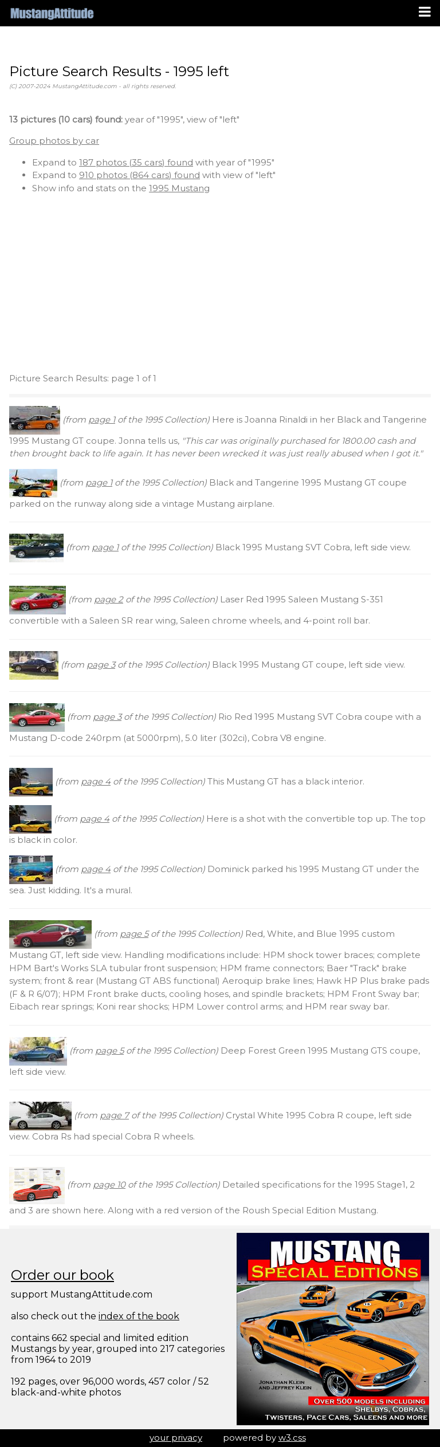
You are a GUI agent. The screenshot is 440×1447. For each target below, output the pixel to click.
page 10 (109, 1184)
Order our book (62, 1275)
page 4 (96, 781)
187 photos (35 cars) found (136, 162)
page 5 (134, 933)
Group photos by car (54, 140)
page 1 (101, 419)
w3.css (292, 1437)
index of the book (139, 1316)
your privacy (176, 1437)
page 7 (114, 1115)
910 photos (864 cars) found (139, 174)
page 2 (108, 599)
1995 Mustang (179, 188)
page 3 (101, 664)
